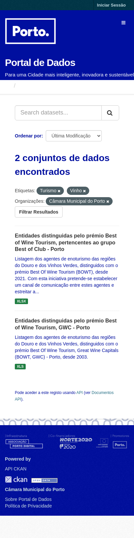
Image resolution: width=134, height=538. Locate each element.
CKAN (16, 479)
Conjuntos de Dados (47, 85)
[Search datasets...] (58, 112)
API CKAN (15, 468)
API (79, 392)
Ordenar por (28, 135)
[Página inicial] (8, 85)
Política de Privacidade (28, 505)
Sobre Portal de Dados (28, 499)
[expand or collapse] (123, 22)
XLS (20, 366)
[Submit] (110, 112)
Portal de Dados (40, 62)
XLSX (21, 301)
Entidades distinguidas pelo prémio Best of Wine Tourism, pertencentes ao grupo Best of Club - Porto (66, 242)
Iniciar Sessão (111, 5)
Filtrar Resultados (38, 212)
